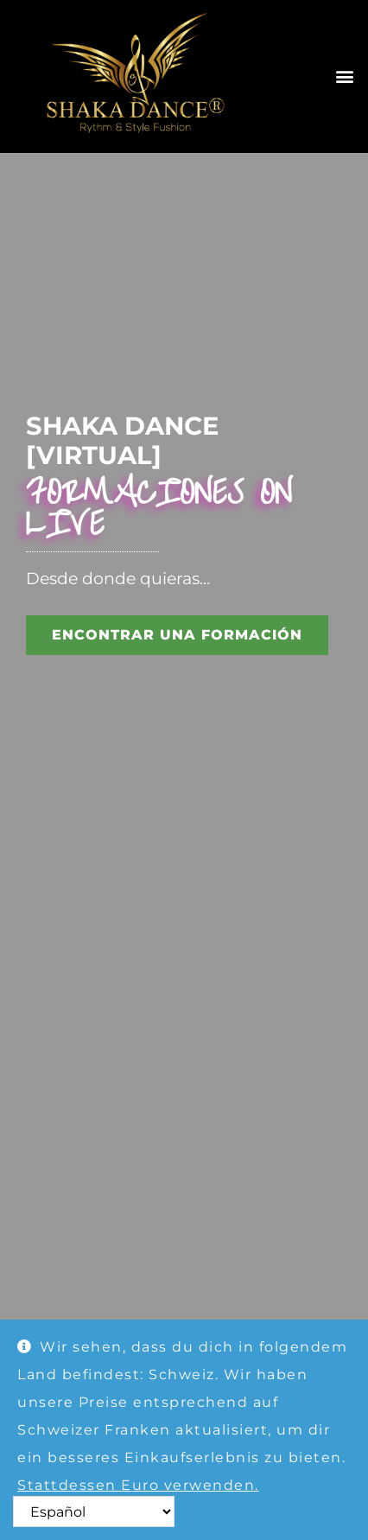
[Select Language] (93, 1511)
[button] (345, 76)
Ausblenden (66, 1513)
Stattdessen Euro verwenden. (138, 1485)
